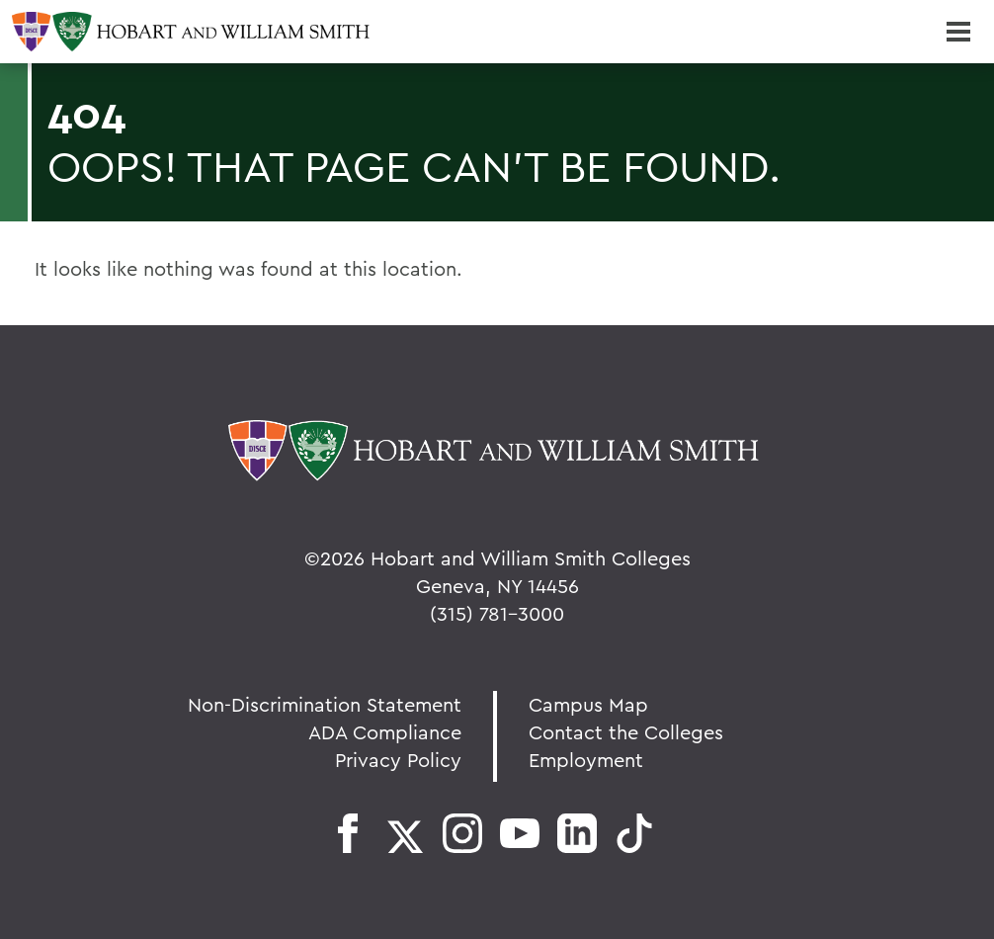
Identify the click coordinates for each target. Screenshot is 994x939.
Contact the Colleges (626, 732)
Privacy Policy (398, 759)
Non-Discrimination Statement (324, 704)
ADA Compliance (384, 732)
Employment (586, 759)
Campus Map (588, 704)
